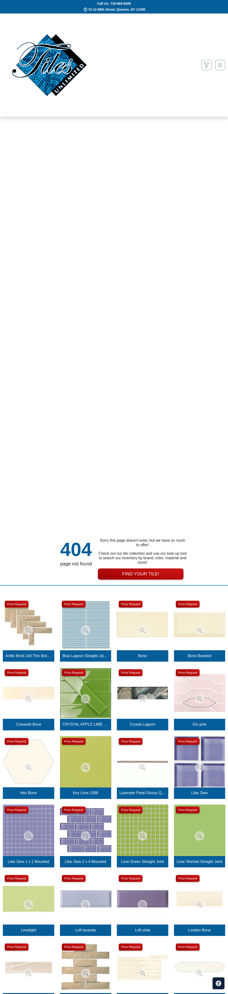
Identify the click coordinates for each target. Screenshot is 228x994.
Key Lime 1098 (85, 793)
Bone (142, 656)
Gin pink (199, 724)
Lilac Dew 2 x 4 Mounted (85, 862)
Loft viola (142, 930)
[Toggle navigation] (220, 65)
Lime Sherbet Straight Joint (199, 862)
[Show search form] (206, 65)
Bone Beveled (199, 656)
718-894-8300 (120, 3)
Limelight (28, 930)
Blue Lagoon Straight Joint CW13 (86, 656)
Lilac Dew (199, 793)
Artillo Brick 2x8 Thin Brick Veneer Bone (28, 656)
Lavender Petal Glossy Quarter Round (142, 793)
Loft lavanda (85, 930)
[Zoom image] (28, 630)
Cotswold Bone (28, 724)
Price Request (16, 604)
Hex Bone (28, 793)
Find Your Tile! (140, 573)
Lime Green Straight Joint (142, 862)
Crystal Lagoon (142, 724)
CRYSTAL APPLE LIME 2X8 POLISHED (86, 724)
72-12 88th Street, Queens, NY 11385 (116, 9)
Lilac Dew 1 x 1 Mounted (28, 862)
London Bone (199, 930)
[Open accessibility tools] (218, 983)
